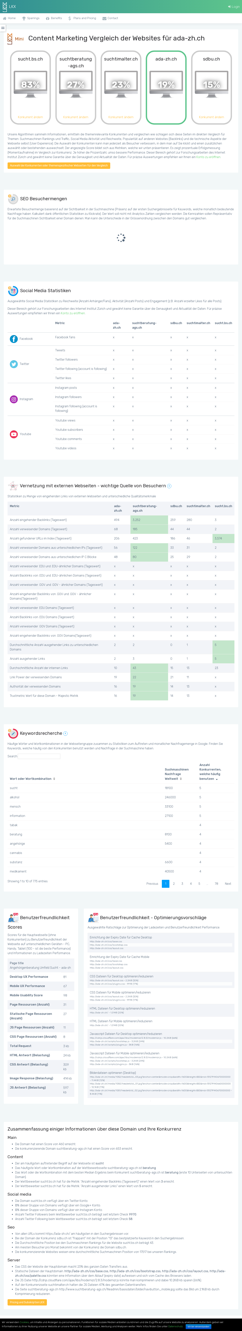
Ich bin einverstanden (198, 1326)
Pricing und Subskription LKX (27, 1302)
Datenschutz (175, 1326)
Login (234, 7)
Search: (34, 756)
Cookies (24, 1322)
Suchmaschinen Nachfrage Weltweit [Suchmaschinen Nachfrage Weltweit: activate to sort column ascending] (177, 774)
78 (216, 884)
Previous (152, 884)
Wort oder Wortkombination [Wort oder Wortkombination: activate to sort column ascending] (30, 779)
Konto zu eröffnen (208, 157)
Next (228, 884)
